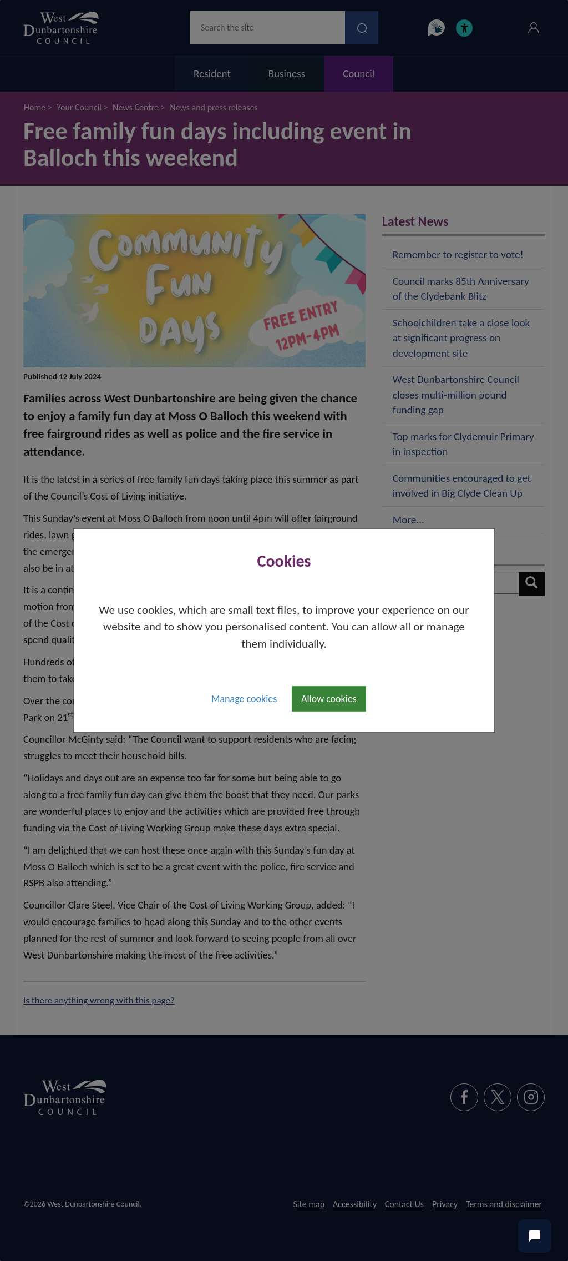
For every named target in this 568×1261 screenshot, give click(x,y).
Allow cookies (329, 699)
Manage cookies (244, 699)
